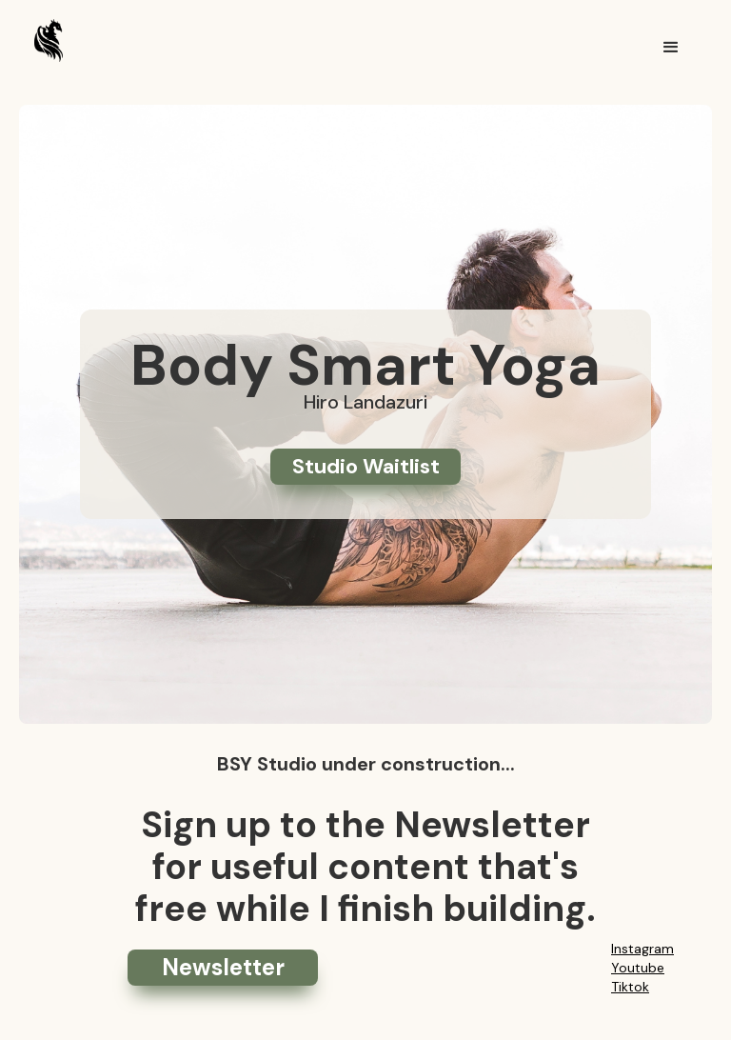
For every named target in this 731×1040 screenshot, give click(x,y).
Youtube (637, 967)
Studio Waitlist (366, 466)
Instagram (642, 948)
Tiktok (630, 986)
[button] (671, 47)
